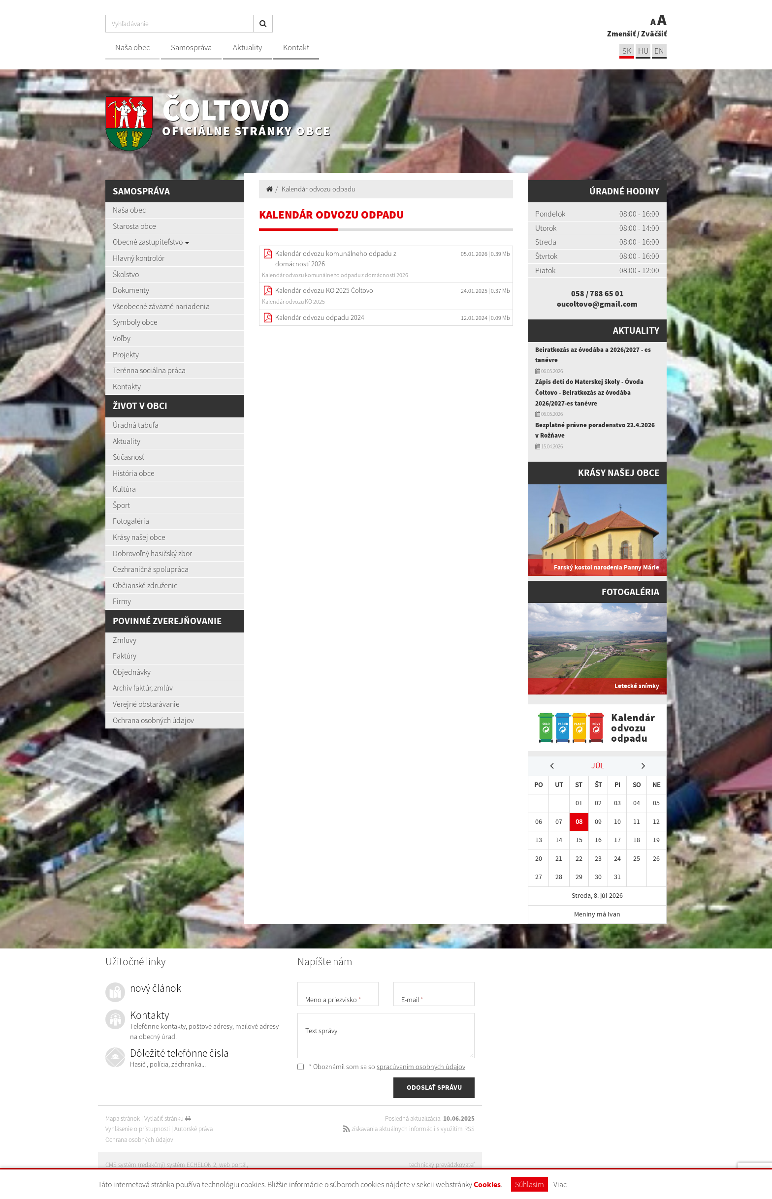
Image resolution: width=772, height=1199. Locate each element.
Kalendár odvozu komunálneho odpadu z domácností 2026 (335, 259)
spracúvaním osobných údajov (421, 1066)
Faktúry (124, 656)
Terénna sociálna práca (149, 370)
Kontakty (127, 386)
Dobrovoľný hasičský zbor (152, 553)
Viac (560, 1184)
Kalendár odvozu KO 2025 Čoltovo (324, 290)
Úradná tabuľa (136, 425)
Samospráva (191, 47)
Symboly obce (135, 322)
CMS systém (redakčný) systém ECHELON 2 (160, 1165)
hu (643, 51)
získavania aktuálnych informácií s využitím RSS (409, 1129)
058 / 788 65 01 (597, 293)
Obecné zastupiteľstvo (151, 242)
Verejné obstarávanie (146, 704)
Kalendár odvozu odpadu (318, 189)
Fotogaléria (131, 521)
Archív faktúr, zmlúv (143, 688)
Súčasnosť (128, 457)
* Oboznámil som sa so (381, 1066)
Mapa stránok (122, 1118)
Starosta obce (134, 226)
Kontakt (296, 47)
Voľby (121, 338)
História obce (134, 473)
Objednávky (132, 672)
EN (659, 51)
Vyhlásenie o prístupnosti (137, 1129)
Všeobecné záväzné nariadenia (161, 306)
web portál (233, 1165)
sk (626, 51)
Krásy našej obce (139, 537)
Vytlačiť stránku (167, 1118)
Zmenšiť (621, 33)
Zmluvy (124, 640)
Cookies (487, 1184)
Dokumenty (131, 290)
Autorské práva (193, 1129)
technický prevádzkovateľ (442, 1165)
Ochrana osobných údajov (153, 720)
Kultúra (124, 489)
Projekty (126, 354)
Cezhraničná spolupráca (151, 569)
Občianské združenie (145, 585)
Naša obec (132, 47)
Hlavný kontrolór (138, 258)
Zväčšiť (654, 33)
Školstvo (126, 274)
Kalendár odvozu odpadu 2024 (319, 317)
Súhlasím (529, 1184)
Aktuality (247, 47)
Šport (121, 505)
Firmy (122, 601)
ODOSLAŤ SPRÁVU (434, 1087)
